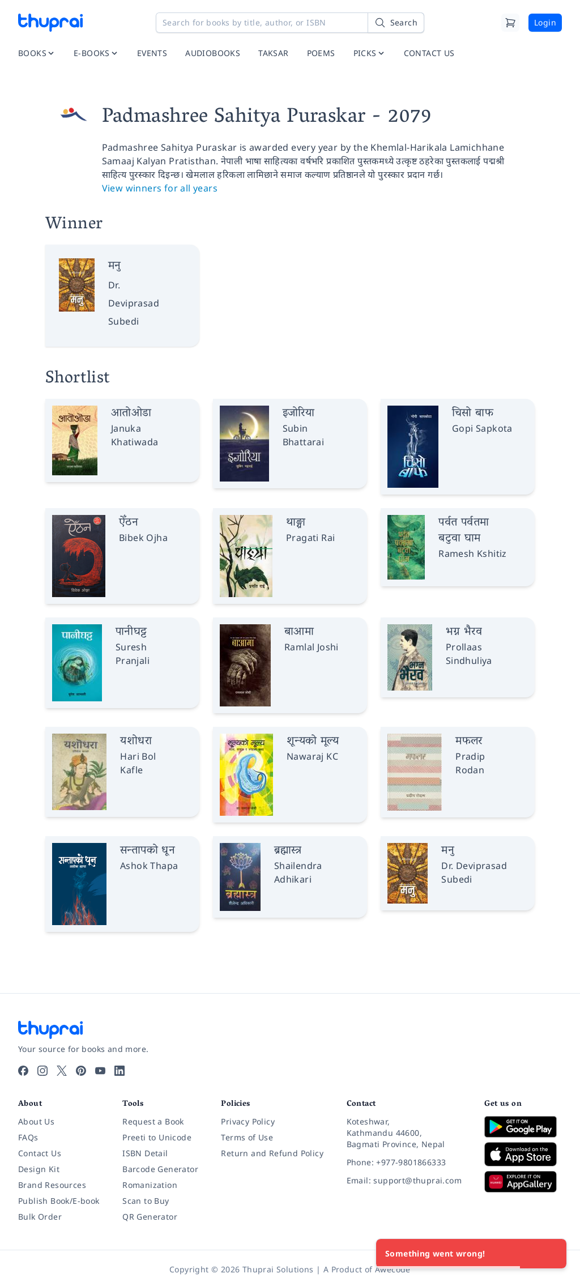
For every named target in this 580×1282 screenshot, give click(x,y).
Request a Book (153, 1121)
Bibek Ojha (143, 537)
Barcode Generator (160, 1169)
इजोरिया (299, 413)
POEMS (321, 53)
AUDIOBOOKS (212, 53)
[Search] (396, 22)
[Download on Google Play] (523, 1127)
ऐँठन (128, 523)
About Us (36, 1121)
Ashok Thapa (149, 865)
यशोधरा (136, 741)
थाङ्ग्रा (296, 523)
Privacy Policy (248, 1121)
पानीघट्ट (131, 632)
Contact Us (39, 1153)
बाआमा (299, 632)
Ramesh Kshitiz (472, 553)
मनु (114, 266)
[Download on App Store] (523, 1154)
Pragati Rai (310, 537)
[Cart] (510, 23)
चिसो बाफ (472, 413)
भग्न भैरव (464, 632)
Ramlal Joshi (311, 647)
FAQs (28, 1137)
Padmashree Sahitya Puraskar (234, 118)
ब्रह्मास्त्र (287, 851)
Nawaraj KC (312, 756)
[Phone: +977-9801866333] (407, 1162)
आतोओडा (131, 413)
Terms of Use (247, 1137)
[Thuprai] (50, 23)
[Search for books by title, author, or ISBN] (290, 22)
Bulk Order (40, 1216)
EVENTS (152, 53)
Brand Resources (52, 1184)
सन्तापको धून (147, 851)
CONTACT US (429, 53)
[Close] (551, 1253)
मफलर (469, 741)
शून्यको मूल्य (313, 741)
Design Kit (38, 1169)
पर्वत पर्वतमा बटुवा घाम (463, 531)
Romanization (149, 1184)
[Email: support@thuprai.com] (407, 1180)
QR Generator (149, 1216)
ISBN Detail (145, 1153)
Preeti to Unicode (156, 1137)
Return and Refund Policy (272, 1153)
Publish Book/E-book (59, 1200)
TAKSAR (273, 53)
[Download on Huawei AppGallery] (523, 1181)
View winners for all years (160, 188)
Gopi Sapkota (482, 428)
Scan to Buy (145, 1200)
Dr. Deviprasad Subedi (133, 303)
